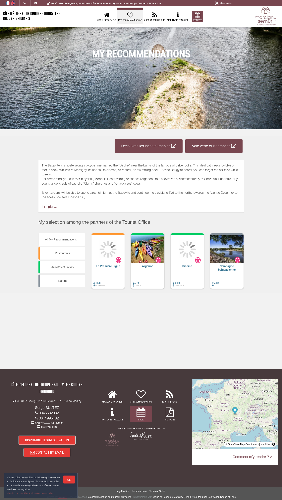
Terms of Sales (157, 491)
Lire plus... (49, 207)
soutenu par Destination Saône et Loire (215, 497)
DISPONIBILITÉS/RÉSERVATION (47, 440)
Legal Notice (122, 491)
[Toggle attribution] (273, 444)
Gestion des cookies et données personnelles (30, 493)
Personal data (139, 491)
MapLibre (265, 444)
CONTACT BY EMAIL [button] (47, 452)
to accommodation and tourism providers (109, 497)
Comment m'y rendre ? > (252, 457)
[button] (108, 263)
